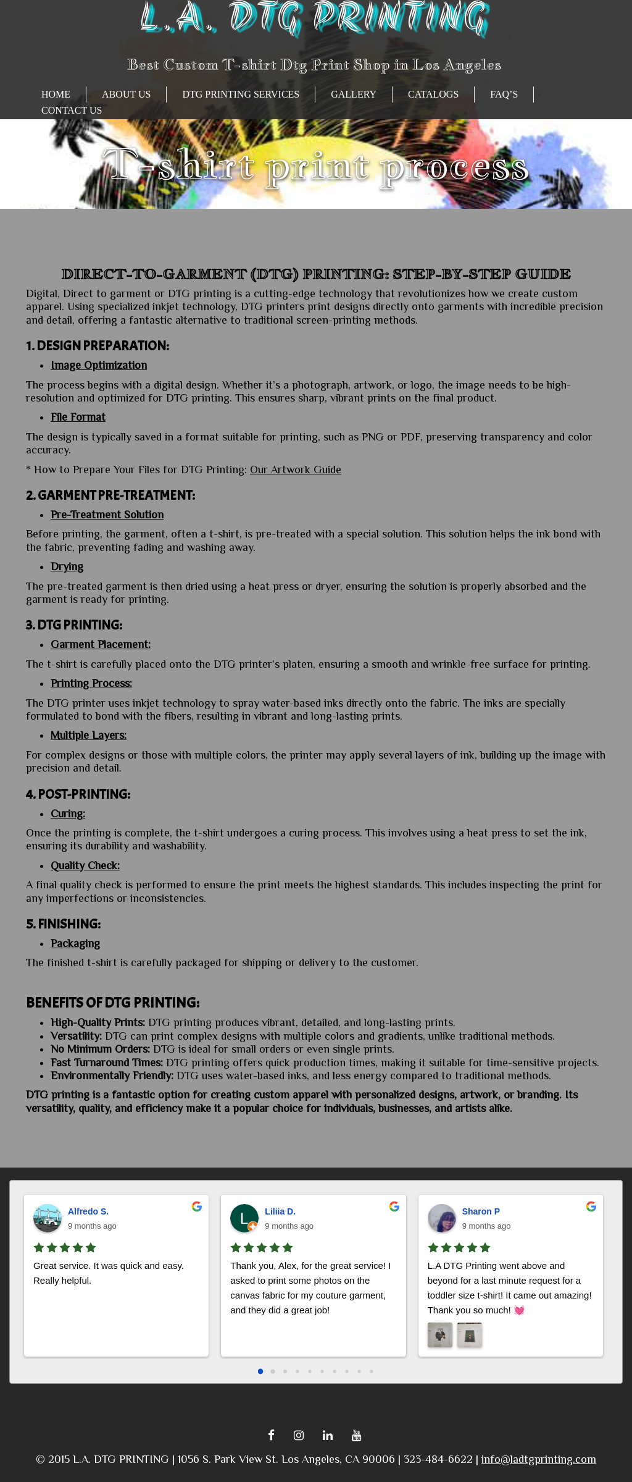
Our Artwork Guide (295, 469)
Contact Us (71, 110)
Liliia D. (280, 1211)
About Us (126, 94)
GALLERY (353, 94)
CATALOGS (433, 94)
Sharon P (481, 1211)
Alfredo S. (88, 1211)
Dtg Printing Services (240, 94)
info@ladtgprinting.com (538, 1459)
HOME (55, 94)
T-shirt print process (316, 163)
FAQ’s (504, 94)
